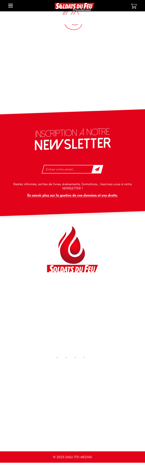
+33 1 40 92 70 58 (63, 310)
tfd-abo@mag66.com (65, 316)
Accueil (72, 390)
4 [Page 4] (109, 66)
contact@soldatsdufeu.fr (68, 294)
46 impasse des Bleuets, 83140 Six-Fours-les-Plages (72, 286)
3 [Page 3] (100, 66)
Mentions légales (72, 426)
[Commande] (118, 52)
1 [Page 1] (83, 66)
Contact (72, 402)
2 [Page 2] (92, 66)
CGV (72, 438)
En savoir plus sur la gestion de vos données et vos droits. (72, 195)
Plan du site (72, 414)
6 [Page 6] (128, 66)
